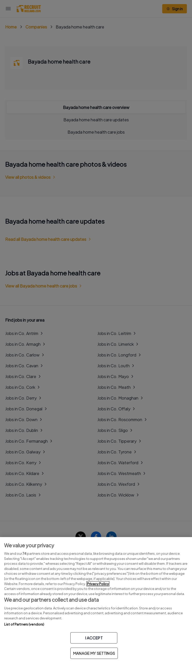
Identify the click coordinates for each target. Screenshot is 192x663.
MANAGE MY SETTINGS (94, 653)
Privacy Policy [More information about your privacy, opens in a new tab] (98, 584)
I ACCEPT (94, 637)
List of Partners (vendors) (24, 624)
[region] (96, 600)
